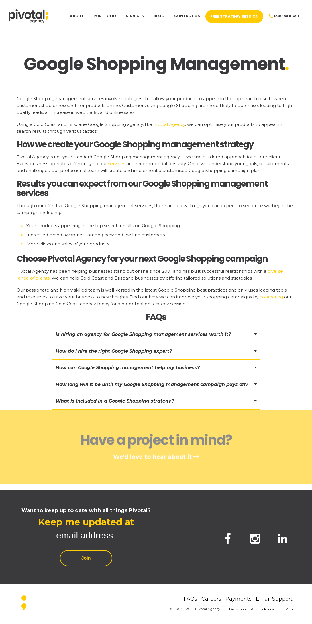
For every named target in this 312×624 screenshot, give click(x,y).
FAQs (190, 599)
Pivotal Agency (169, 124)
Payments (238, 599)
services (116, 163)
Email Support (274, 599)
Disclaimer (237, 609)
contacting (271, 297)
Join (86, 558)
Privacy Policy (262, 609)
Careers (211, 599)
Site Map (285, 609)
